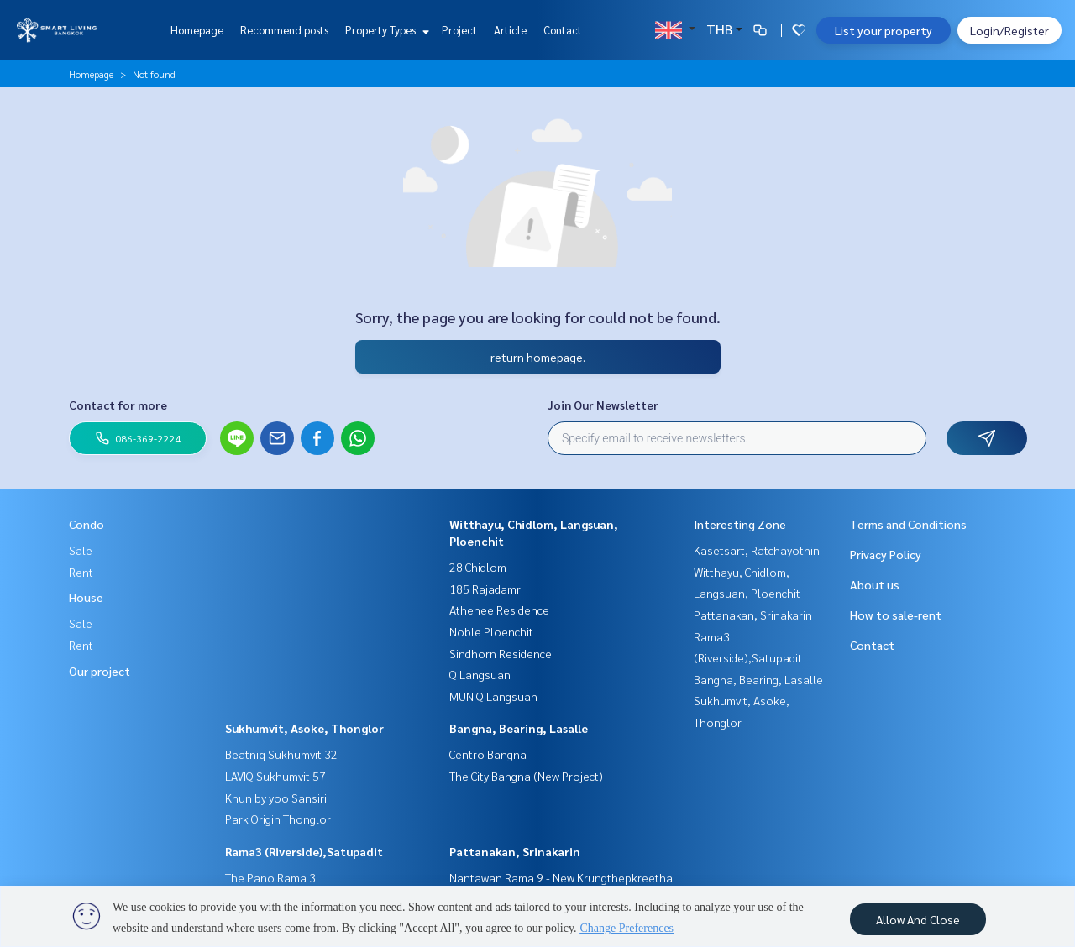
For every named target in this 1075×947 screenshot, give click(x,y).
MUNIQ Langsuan (493, 696)
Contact (562, 30)
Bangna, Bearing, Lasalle (518, 727)
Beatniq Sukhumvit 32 (281, 753)
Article (510, 30)
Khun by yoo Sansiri (276, 797)
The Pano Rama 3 (270, 877)
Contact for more (118, 404)
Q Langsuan (480, 674)
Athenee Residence (499, 609)
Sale (80, 549)
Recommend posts (284, 30)
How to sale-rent (895, 614)
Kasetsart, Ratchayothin (757, 549)
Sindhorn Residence (500, 653)
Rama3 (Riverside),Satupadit (304, 851)
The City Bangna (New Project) (526, 775)
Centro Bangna (488, 753)
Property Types (385, 30)
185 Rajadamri (486, 588)
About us (874, 584)
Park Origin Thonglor (278, 818)
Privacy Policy (885, 554)
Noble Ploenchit (491, 631)
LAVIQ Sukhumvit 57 (275, 775)
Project (459, 30)
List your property (883, 30)
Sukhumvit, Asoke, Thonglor (304, 727)
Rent (81, 571)
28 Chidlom (477, 566)
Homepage (196, 30)
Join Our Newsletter (603, 404)
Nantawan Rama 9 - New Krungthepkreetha (561, 877)
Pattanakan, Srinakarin (514, 851)
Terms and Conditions (908, 523)
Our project (99, 670)
